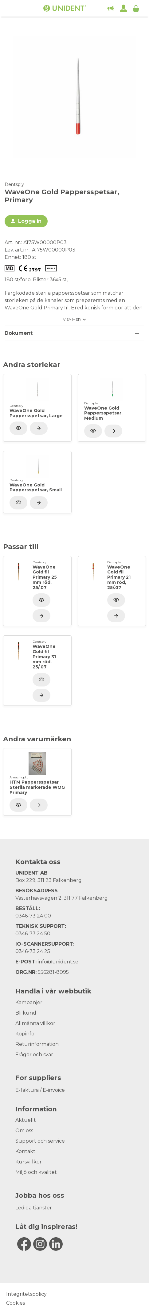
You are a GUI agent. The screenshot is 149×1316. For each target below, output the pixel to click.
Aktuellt (25, 1120)
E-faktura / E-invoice (40, 1090)
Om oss (24, 1130)
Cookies (15, 1303)
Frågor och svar (34, 1054)
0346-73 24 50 (32, 933)
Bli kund (25, 1013)
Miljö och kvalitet (36, 1172)
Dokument (19, 333)
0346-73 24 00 (33, 916)
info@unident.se (58, 962)
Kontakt (25, 1151)
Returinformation (37, 1044)
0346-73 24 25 (32, 951)
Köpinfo (24, 1034)
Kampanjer (28, 1002)
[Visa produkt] (39, 428)
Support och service (40, 1141)
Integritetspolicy (26, 1294)
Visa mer (72, 319)
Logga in (29, 221)
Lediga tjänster (33, 1208)
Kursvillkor (28, 1162)
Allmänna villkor (35, 1023)
